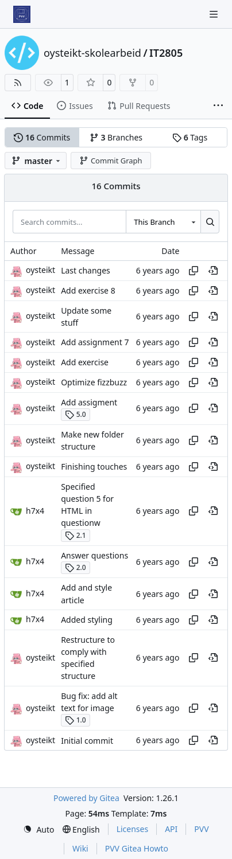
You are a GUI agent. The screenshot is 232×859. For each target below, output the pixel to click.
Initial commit (87, 740)
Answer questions (94, 555)
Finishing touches (94, 466)
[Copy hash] (193, 270)
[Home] (22, 14)
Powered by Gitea (86, 797)
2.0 (75, 567)
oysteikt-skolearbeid (92, 52)
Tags (189, 137)
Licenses (133, 828)
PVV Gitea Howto (136, 848)
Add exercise (85, 362)
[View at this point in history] (213, 270)
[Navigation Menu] (214, 14)
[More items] (218, 106)
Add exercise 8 (88, 290)
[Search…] (209, 221)
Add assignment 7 (95, 342)
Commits (42, 137)
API (171, 828)
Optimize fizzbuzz (94, 382)
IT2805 (166, 52)
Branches (116, 137)
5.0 (75, 414)
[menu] (38, 829)
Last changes (85, 270)
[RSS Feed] (18, 82)
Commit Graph (110, 160)
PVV (201, 828)
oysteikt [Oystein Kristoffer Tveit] (40, 269)
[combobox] (163, 221)
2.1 (75, 535)
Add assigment (89, 402)
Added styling (87, 619)
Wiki (80, 848)
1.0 (75, 720)
